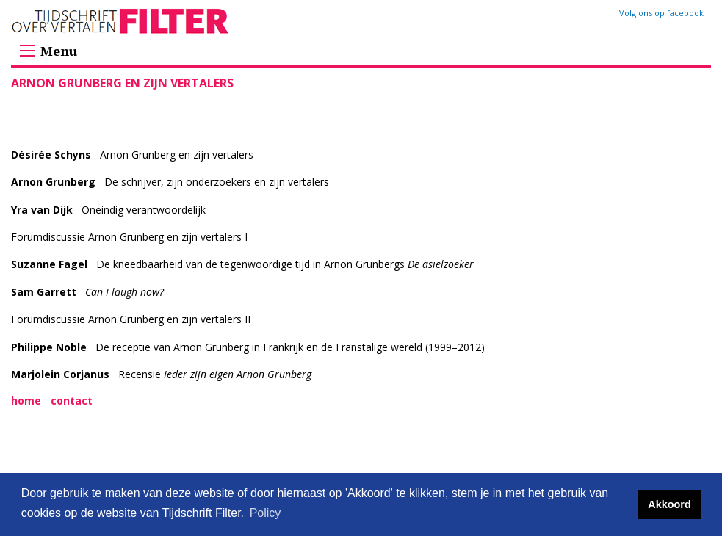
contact (72, 401)
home (26, 401)
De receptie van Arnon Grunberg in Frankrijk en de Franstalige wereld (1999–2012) (248, 347)
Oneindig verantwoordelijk (108, 210)
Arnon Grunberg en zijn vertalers (132, 155)
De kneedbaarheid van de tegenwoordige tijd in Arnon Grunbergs (242, 264)
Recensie (161, 374)
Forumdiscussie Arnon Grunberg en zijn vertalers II (130, 319)
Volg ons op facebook (661, 12)
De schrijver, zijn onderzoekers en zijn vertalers (170, 182)
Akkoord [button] (669, 504)
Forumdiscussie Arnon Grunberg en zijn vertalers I (129, 237)
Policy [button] (265, 513)
